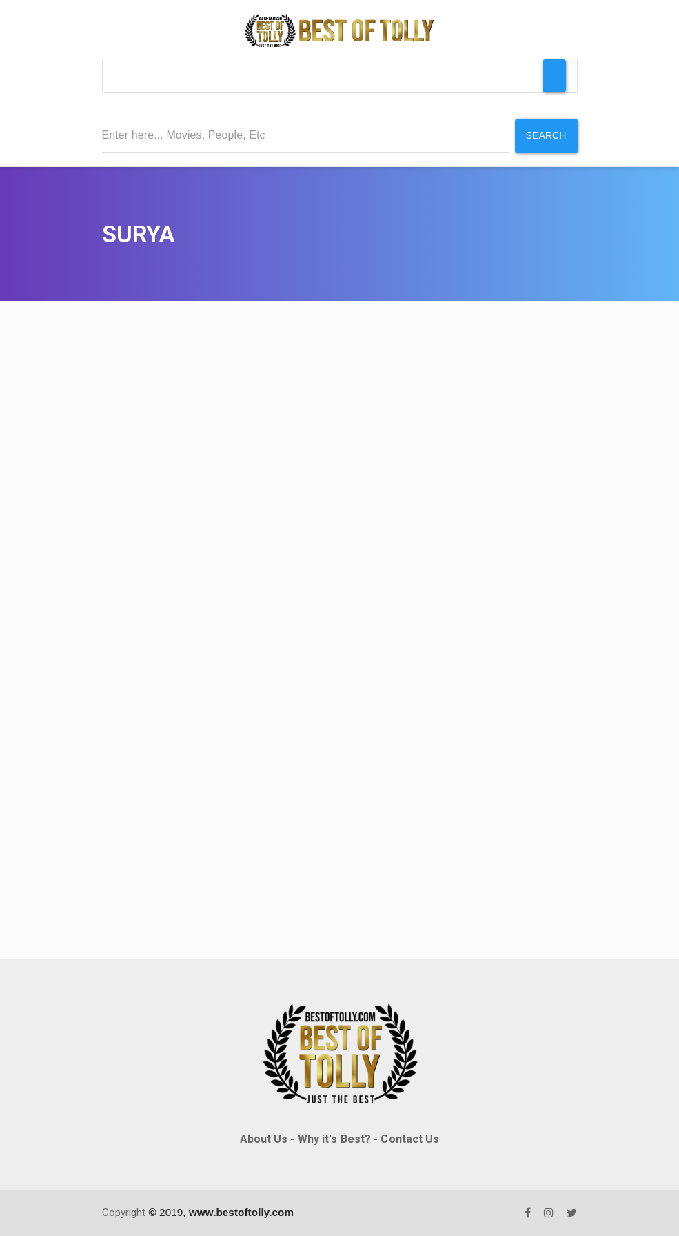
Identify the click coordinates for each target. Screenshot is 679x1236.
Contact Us (410, 1139)
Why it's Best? (334, 1139)
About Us (264, 1139)
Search (546, 135)
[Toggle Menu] (554, 75)
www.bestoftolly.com (241, 1212)
